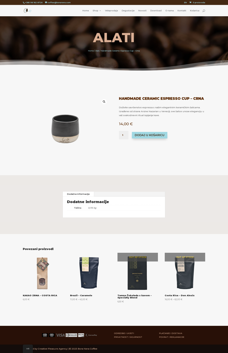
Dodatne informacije (78, 194)
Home (85, 11)
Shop (95, 11)
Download (156, 11)
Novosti (142, 11)
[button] (100, 104)
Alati (114, 37)
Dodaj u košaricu (149, 135)
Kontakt (182, 11)
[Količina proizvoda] (123, 135)
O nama (169, 11)
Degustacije (128, 11)
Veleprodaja (111, 11)
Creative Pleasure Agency (52, 348)
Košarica (194, 11)
